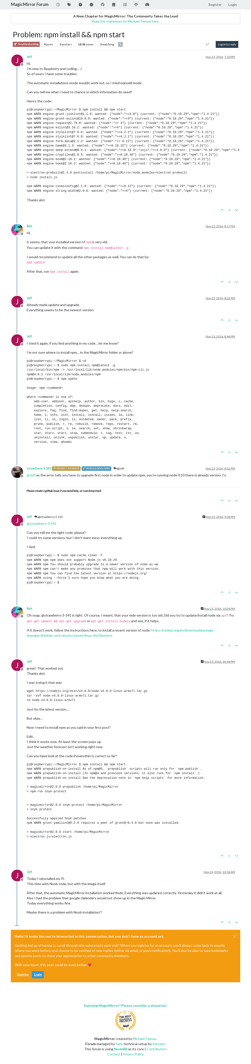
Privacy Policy (133, 1054)
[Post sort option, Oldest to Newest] (208, 44)
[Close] (234, 936)
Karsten (158, 1044)
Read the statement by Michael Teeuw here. (125, 21)
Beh (29, 226)
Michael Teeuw (144, 1039)
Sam (119, 1044)
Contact (113, 1054)
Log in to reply (227, 44)
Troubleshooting (26, 44)
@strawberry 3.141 (48, 517)
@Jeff (118, 468)
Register (23, 974)
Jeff (29, 57)
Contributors (157, 1049)
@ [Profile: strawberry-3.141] (41, 523)
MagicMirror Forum (30, 4)
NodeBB (120, 1049)
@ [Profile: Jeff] (31, 475)
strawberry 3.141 (39, 468)
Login (38, 974)
